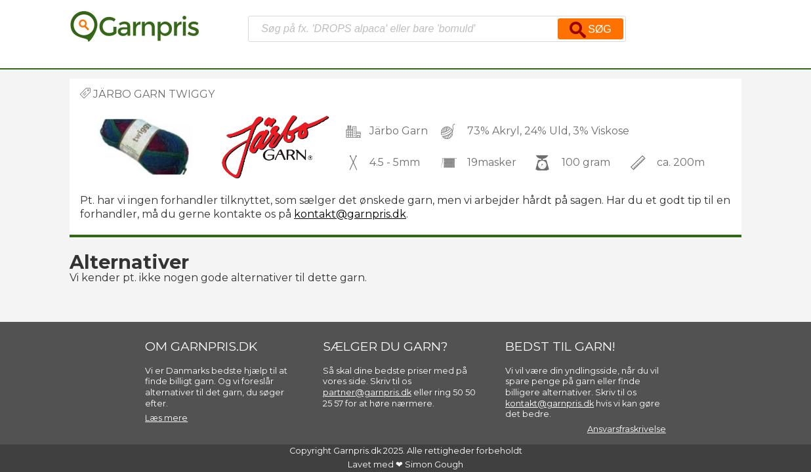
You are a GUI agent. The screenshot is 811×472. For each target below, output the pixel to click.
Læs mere (166, 418)
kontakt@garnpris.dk (350, 214)
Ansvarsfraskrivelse (626, 429)
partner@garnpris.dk (367, 392)
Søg (591, 30)
